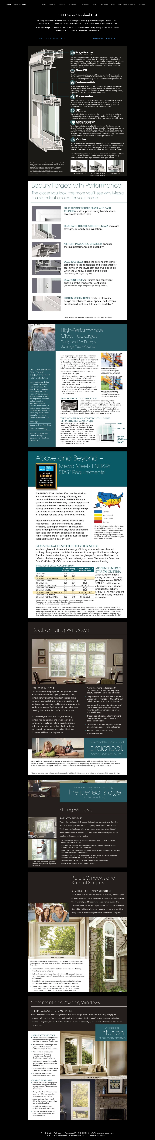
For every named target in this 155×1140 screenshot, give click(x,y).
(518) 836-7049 (83, 1133)
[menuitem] (104, 4)
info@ (93, 1133)
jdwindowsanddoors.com (104, 1133)
